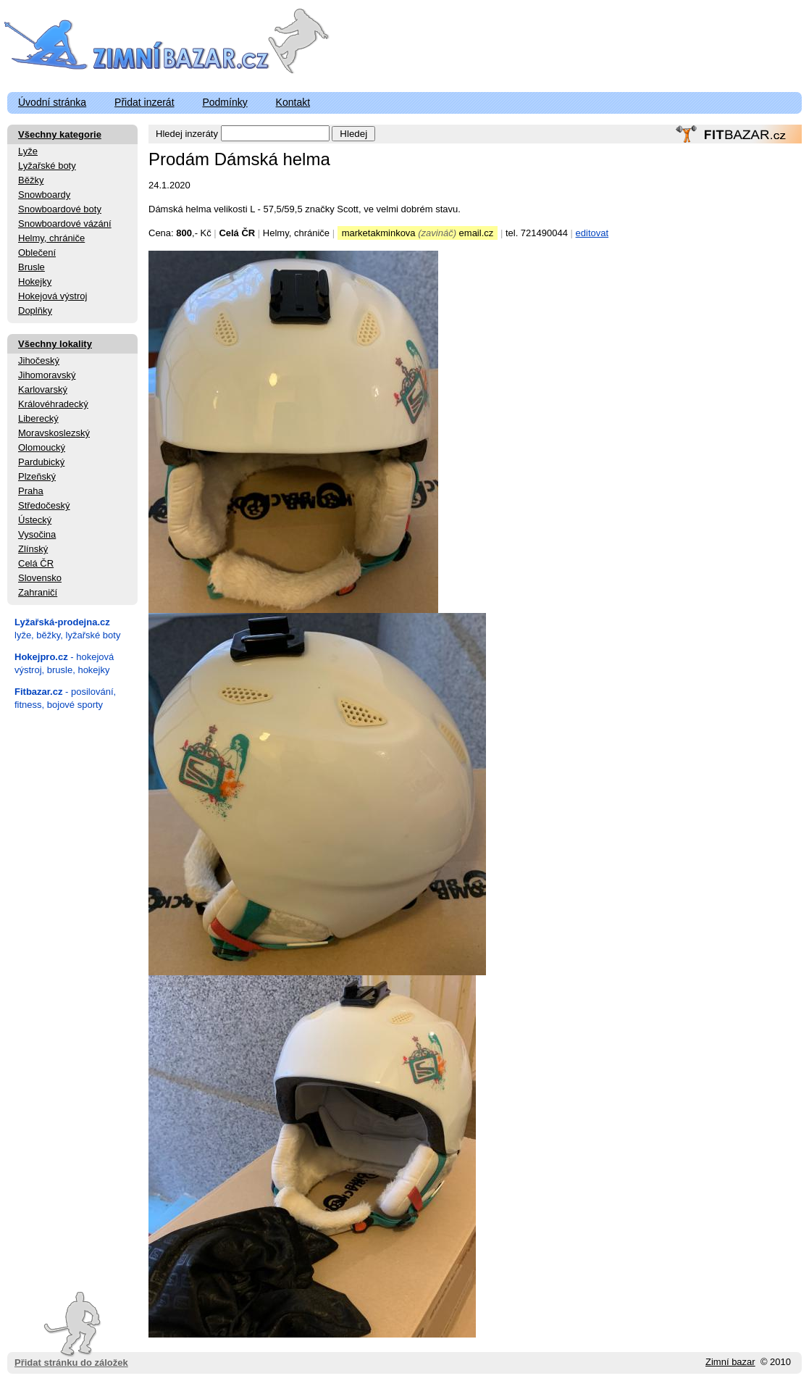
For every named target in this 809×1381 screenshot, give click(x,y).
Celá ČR (36, 563)
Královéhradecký (53, 404)
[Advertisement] (72, 937)
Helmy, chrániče (51, 238)
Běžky (30, 180)
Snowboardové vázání (65, 223)
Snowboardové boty (59, 209)
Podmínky (224, 102)
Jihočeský (38, 360)
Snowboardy (44, 194)
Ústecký (34, 519)
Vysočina (37, 534)
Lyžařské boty (47, 165)
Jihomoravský (46, 375)
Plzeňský (37, 476)
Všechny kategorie (59, 134)
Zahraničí (37, 592)
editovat (592, 233)
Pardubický (41, 461)
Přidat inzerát (144, 102)
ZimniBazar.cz (139, 45)
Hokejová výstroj (52, 296)
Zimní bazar (730, 1361)
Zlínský (33, 548)
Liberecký (38, 418)
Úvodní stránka (52, 102)
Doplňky (35, 310)
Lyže (28, 151)
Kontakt (293, 102)
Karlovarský (42, 389)
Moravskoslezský (54, 432)
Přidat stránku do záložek (71, 1330)
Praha (30, 490)
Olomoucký (41, 447)
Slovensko (40, 577)
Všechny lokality (55, 343)
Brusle (31, 267)
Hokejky (34, 281)
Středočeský (44, 505)
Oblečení (37, 252)
